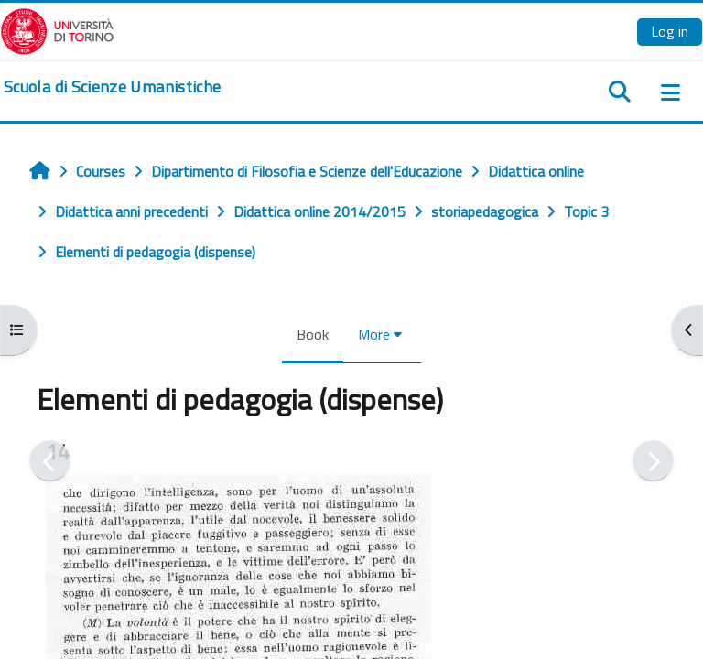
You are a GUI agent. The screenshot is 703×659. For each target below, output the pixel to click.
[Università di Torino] (57, 29)
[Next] (653, 460)
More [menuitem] (374, 334)
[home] (112, 87)
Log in (669, 31)
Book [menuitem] (313, 334)
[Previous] (49, 460)
